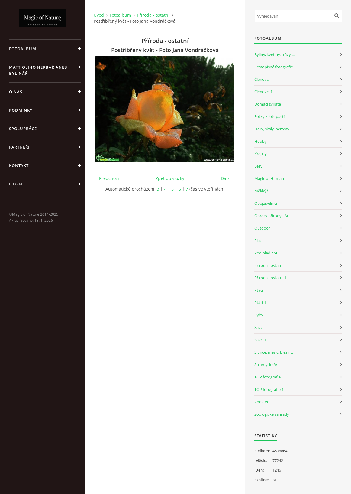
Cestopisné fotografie (273, 67)
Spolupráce (23, 128)
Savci (258, 327)
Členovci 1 (263, 91)
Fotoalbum (22, 48)
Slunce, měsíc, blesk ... (273, 352)
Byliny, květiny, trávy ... (274, 54)
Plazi (258, 240)
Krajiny (260, 153)
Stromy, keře (265, 364)
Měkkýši (261, 191)
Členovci (261, 79)
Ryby (258, 315)
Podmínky (21, 110)
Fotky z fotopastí (269, 116)
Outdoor (262, 228)
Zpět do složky (170, 178)
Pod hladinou (266, 253)
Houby (260, 141)
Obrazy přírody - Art (272, 215)
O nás (15, 91)
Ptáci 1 (260, 302)
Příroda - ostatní (153, 15)
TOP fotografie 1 (269, 389)
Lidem (16, 184)
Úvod (99, 15)
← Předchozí (106, 178)
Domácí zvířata (267, 104)
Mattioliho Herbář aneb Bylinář (38, 70)
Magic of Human (269, 178)
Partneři (19, 147)
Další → (228, 178)
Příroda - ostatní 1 (270, 277)
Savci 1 (260, 339)
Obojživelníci (265, 203)
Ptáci (258, 290)
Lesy (258, 166)
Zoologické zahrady (271, 414)
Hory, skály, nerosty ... (273, 129)
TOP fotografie (267, 377)
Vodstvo (261, 401)
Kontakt (19, 165)
